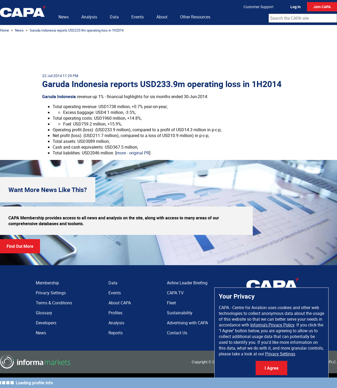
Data (114, 17)
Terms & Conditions (54, 303)
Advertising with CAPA (187, 323)
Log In (295, 6)
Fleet (171, 303)
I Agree (272, 368)
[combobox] (303, 18)
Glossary (44, 313)
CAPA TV (175, 293)
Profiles (115, 313)
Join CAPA (322, 6)
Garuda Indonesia (59, 96)
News (63, 17)
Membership (47, 283)
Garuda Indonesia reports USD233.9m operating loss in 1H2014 (76, 30)
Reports (115, 333)
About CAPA (119, 303)
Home (4, 30)
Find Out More (20, 246)
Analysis (89, 17)
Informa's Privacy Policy (272, 325)
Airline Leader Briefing (187, 283)
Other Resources (195, 17)
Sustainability (179, 313)
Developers (46, 323)
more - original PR (132, 153)
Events (137, 17)
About (161, 17)
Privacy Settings (280, 354)
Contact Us (177, 333)
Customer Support (259, 6)
